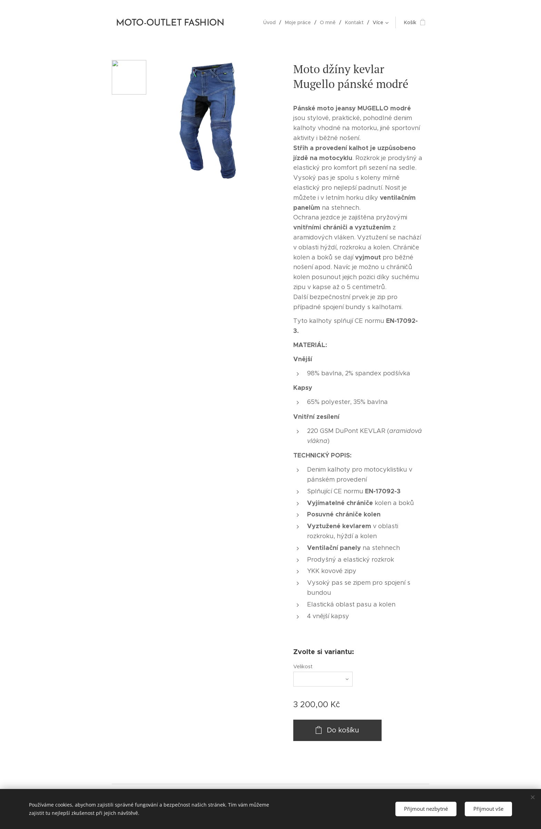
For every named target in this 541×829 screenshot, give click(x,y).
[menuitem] (272, 22)
